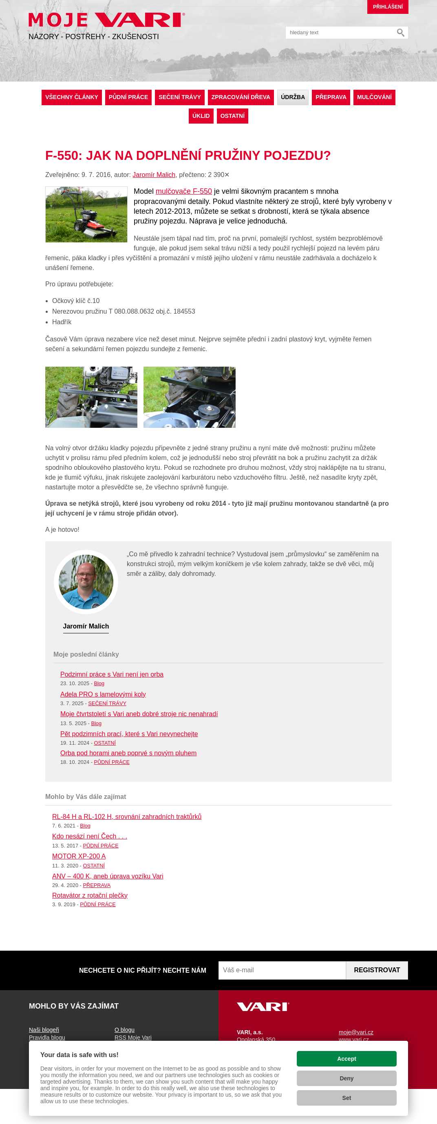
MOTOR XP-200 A (79, 856)
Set (346, 1098)
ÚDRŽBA (293, 97)
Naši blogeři (44, 1030)
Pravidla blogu (47, 1037)
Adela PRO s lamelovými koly (103, 694)
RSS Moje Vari (133, 1037)
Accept (346, 1058)
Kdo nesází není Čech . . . (89, 836)
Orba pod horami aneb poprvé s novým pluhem (128, 753)
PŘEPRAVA (331, 97)
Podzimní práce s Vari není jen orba (111, 674)
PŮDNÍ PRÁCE (128, 97)
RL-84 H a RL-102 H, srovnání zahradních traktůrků (126, 816)
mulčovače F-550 (184, 191)
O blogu (125, 1030)
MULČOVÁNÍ (374, 97)
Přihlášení (388, 7)
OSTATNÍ (233, 116)
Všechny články (71, 97)
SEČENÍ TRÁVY (180, 97)
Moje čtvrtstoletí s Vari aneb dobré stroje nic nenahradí (139, 713)
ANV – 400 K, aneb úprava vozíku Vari (107, 876)
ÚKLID (201, 116)
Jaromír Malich (153, 174)
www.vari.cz (354, 1039)
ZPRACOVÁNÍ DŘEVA (241, 97)
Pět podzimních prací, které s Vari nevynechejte (129, 733)
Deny (346, 1078)
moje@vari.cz (356, 1032)
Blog (99, 683)
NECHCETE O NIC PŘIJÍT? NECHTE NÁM (142, 970)
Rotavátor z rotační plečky (90, 895)
